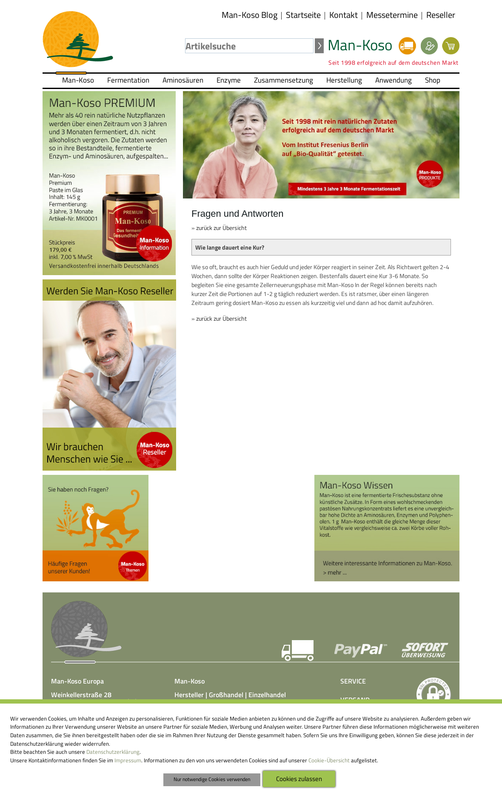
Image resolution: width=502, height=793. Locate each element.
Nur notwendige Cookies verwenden (212, 779)
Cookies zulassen (299, 778)
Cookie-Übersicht (329, 760)
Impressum (127, 760)
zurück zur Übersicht (221, 227)
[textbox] (249, 45)
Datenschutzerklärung (113, 751)
